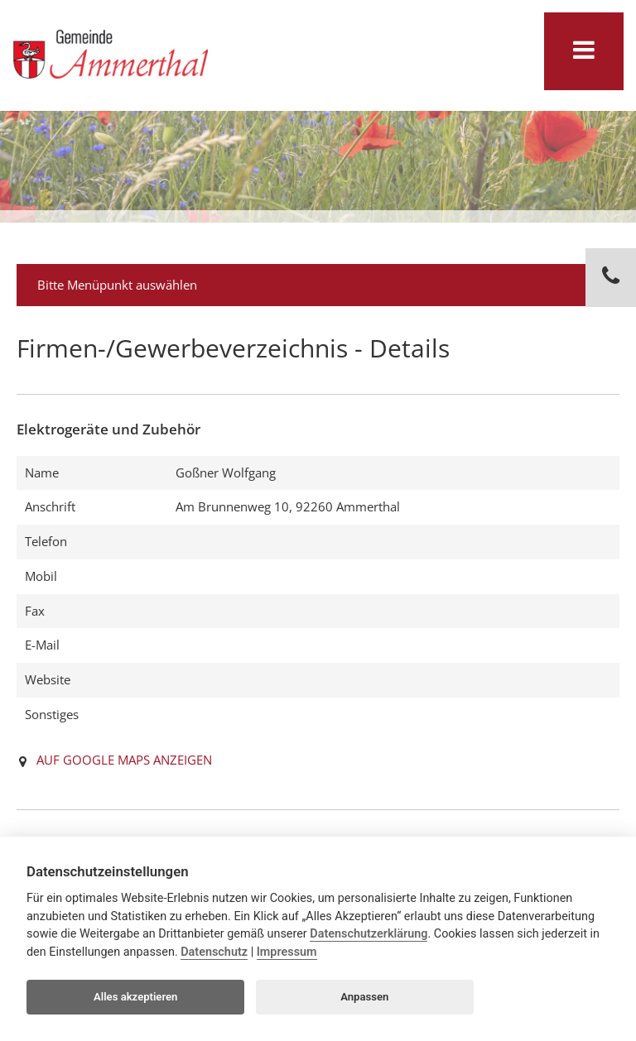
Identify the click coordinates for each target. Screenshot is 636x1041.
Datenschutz (214, 952)
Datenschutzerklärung (368, 934)
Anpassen (364, 997)
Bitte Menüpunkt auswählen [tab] (320, 285)
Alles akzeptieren (135, 997)
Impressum (287, 952)
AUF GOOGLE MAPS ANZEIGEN (124, 759)
